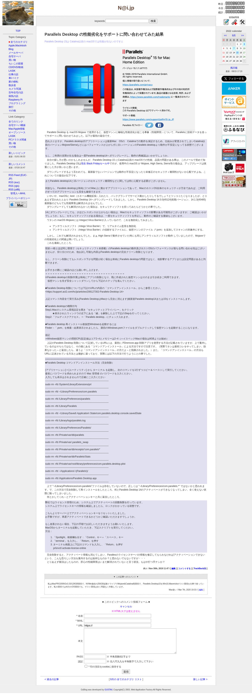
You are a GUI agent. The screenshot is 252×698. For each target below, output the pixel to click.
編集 (174, 568)
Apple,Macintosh (17, 45)
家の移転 (13, 81)
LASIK (12, 70)
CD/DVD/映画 (16, 67)
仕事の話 (13, 74)
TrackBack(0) (200, 568)
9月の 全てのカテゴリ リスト (126, 684)
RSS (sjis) (14, 186)
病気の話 (13, 96)
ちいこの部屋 (16, 63)
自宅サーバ (15, 56)
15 (237, 53)
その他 (12, 110)
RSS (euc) (14, 182)
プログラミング (17, 103)
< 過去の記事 (52, 684)
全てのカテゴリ (19, 42)
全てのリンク (16, 121)
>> (242, 35)
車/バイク (14, 78)
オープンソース (17, 132)
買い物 (12, 60)
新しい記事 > (200, 684)
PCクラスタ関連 (17, 139)
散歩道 (12, 85)
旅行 (11, 107)
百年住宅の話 (16, 92)
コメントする (185, 568)
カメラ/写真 (15, 88)
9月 (234, 35)
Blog (11, 49)
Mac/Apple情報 (17, 128)
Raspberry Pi (15, 99)
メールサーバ (16, 52)
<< (225, 35)
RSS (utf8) (14, 189)
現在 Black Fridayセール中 (95, 163)
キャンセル (126, 606)
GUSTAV (108, 694)
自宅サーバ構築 (17, 125)
